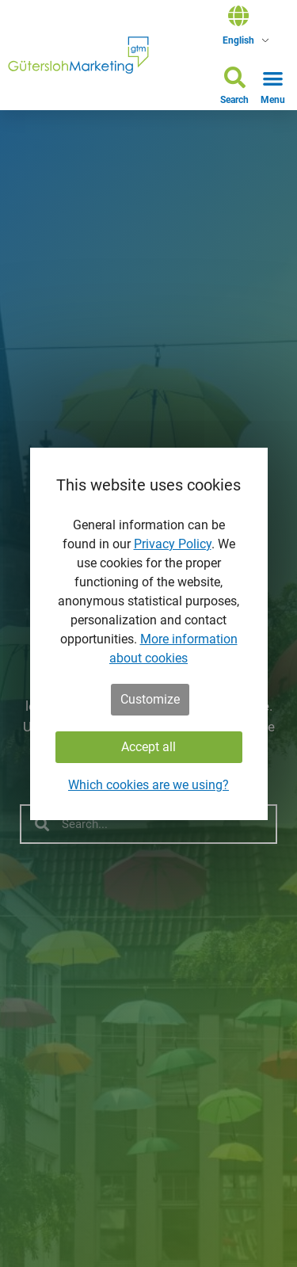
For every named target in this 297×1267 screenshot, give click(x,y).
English (238, 40)
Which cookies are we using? (148, 784)
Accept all (148, 746)
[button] (234, 88)
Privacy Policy (172, 543)
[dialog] (149, 634)
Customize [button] (150, 699)
